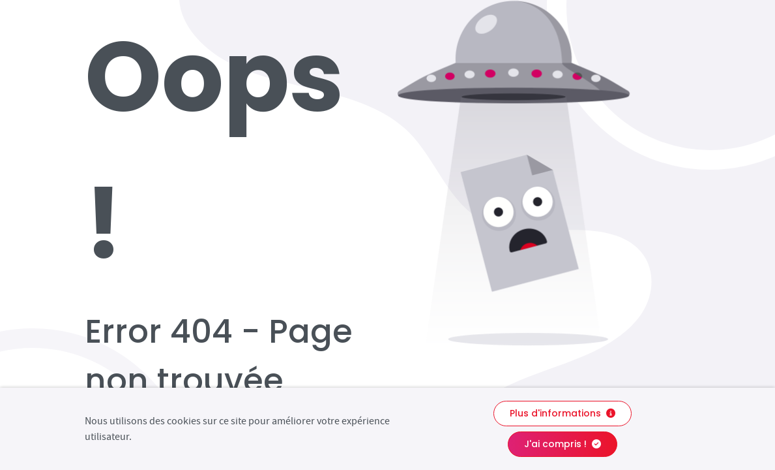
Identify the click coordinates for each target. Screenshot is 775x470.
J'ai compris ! (562, 443)
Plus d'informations (562, 413)
